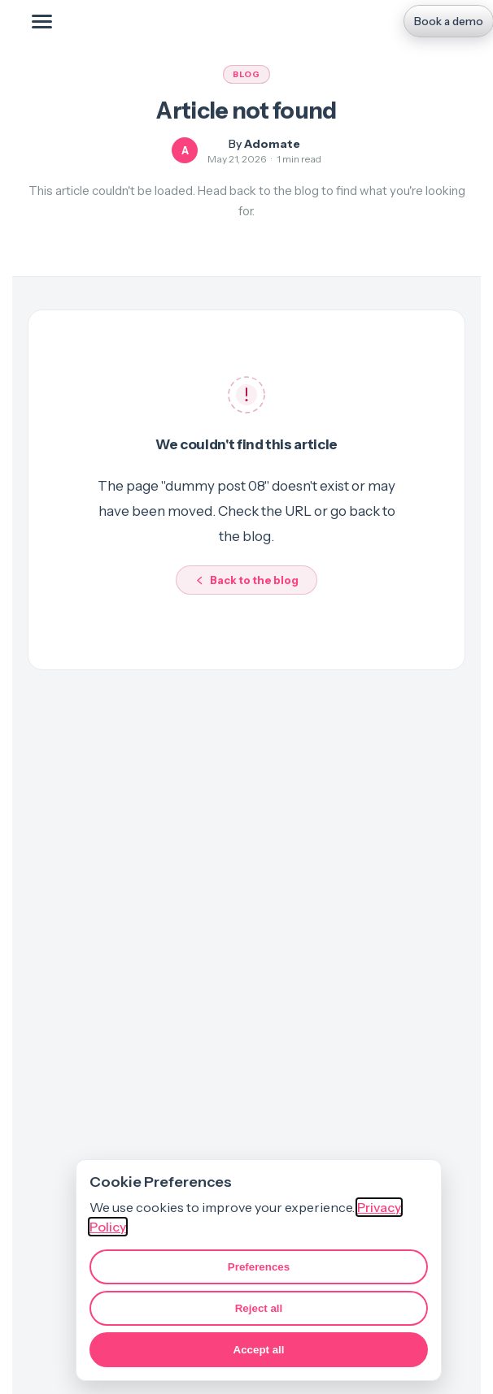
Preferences (259, 1267)
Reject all (259, 1308)
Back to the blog (246, 580)
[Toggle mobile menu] (42, 21)
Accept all (259, 1350)
